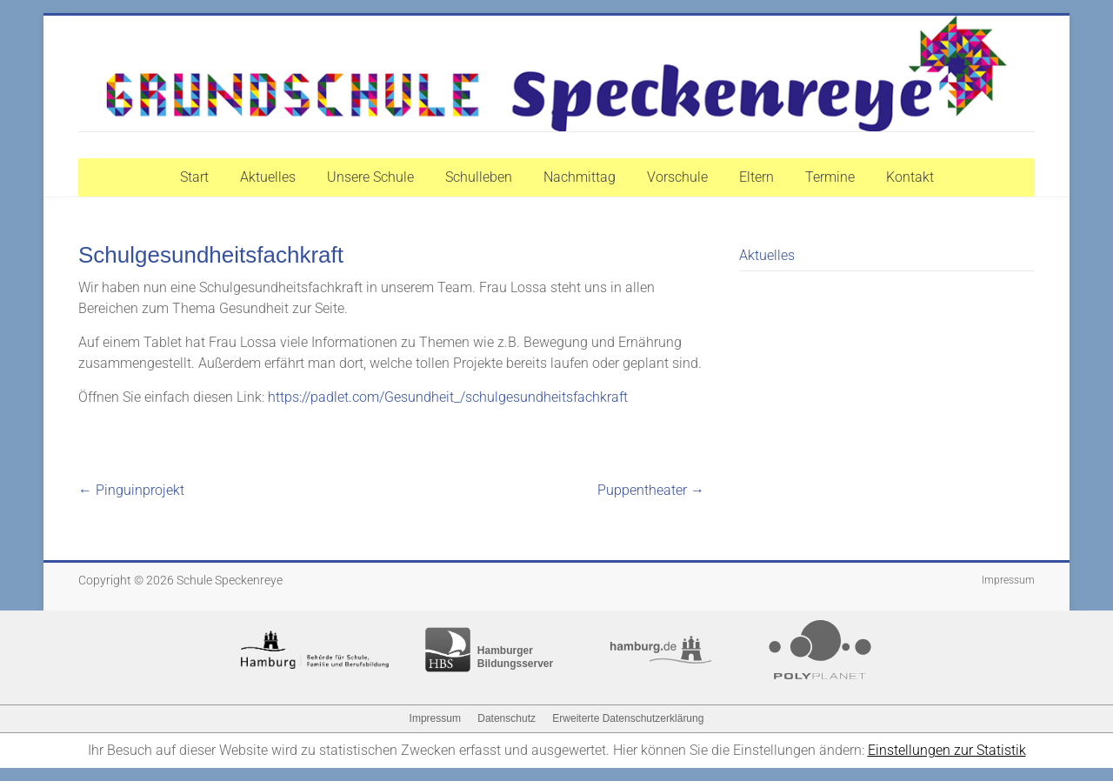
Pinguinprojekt (131, 490)
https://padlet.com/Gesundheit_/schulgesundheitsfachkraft (448, 397)
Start (194, 177)
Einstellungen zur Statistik (947, 750)
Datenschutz (506, 718)
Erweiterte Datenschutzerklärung (627, 718)
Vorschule (677, 177)
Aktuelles (268, 177)
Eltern (756, 177)
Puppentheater (650, 490)
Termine (830, 177)
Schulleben (478, 177)
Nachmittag (579, 177)
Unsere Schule (370, 177)
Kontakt (910, 177)
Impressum (1008, 580)
